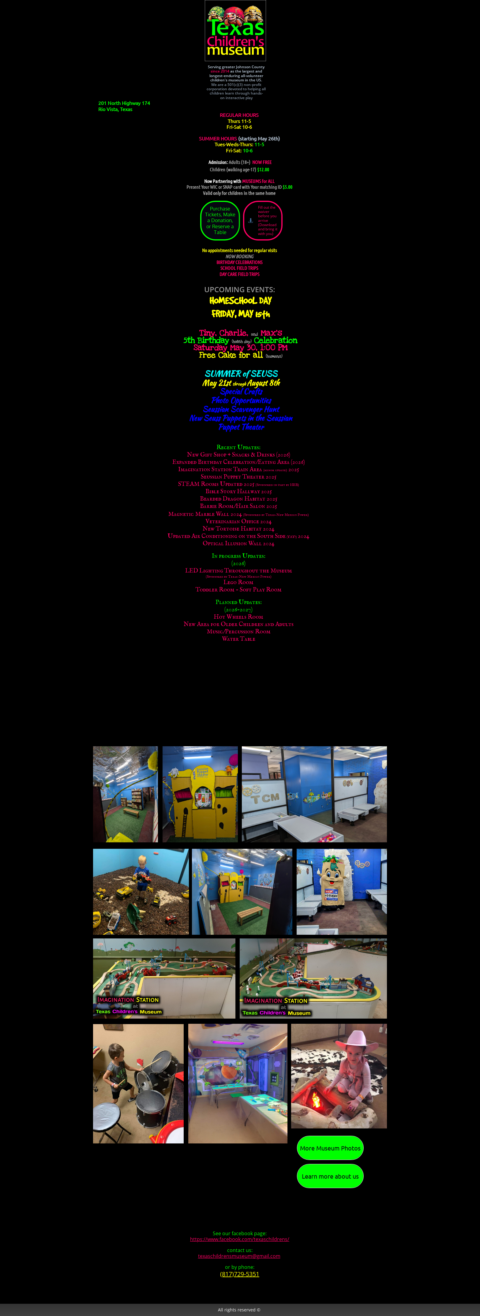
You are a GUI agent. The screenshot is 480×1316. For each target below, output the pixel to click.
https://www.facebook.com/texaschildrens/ (239, 1239)
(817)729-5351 (239, 1274)
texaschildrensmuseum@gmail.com (239, 1256)
